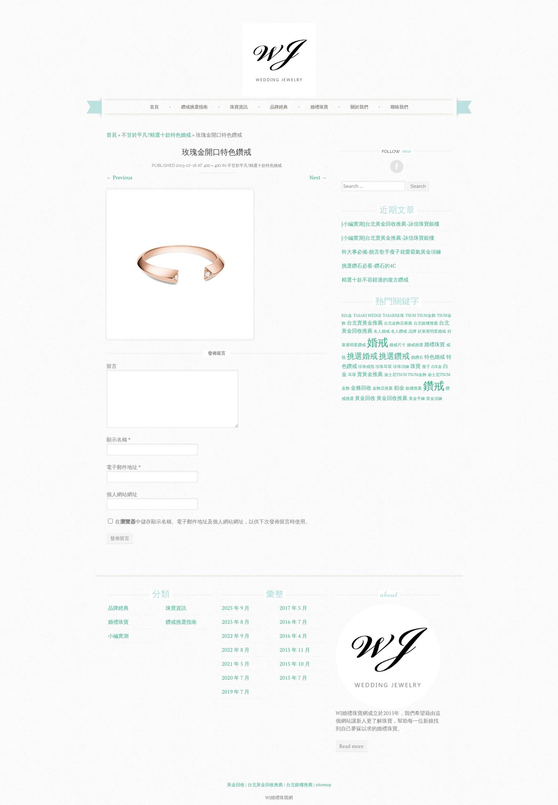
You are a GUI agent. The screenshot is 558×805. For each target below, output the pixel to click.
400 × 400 (212, 165)
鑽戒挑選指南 (194, 107)
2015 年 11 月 (295, 649)
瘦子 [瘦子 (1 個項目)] (426, 366)
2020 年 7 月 (236, 677)
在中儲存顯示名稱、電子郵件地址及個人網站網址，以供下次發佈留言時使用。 (212, 521)
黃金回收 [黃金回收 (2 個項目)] (365, 397)
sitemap (323, 784)
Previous (120, 177)
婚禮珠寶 (319, 107)
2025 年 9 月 (236, 607)
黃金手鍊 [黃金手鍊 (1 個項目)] (417, 398)
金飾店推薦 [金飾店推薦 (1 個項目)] (382, 388)
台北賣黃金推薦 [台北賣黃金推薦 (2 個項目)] (365, 322)
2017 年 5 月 (293, 607)
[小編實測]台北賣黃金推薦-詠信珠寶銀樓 (388, 237)
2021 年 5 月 (236, 663)
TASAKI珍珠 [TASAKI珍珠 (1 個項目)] (393, 315)
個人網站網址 (122, 494)
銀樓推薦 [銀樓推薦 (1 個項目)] (414, 388)
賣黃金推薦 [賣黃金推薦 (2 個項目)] (370, 374)
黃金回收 (236, 784)
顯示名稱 (118, 439)
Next (318, 177)
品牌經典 (279, 107)
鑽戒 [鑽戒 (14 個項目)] (433, 386)
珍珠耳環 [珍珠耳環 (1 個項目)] (383, 366)
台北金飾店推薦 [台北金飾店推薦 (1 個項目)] (398, 323)
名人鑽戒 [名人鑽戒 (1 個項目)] (399, 331)
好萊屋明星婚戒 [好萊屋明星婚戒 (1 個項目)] (432, 331)
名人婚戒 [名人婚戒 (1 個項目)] (382, 331)
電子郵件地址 (124, 467)
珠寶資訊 (239, 107)
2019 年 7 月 (236, 691)
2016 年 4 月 (293, 635)
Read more (351, 746)
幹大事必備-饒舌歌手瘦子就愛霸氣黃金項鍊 (392, 251)
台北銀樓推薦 (299, 784)
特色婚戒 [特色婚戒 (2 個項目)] (434, 356)
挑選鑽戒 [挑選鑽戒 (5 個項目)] (394, 356)
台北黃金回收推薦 (265, 784)
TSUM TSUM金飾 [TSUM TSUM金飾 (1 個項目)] (421, 315)
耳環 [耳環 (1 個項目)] (352, 374)
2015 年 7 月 (293, 677)
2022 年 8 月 (236, 649)
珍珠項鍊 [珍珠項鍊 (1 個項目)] (401, 366)
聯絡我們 (399, 107)
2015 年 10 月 (295, 663)
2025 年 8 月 (236, 621)
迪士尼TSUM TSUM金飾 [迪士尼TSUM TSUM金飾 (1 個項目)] (405, 374)
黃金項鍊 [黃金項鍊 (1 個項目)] (434, 398)
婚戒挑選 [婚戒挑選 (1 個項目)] (415, 344)
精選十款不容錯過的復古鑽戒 (375, 279)
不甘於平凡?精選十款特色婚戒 (156, 134)
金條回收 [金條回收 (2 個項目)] (361, 387)
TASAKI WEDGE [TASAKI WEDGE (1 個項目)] (367, 315)
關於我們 (359, 107)
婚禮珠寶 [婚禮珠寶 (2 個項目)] (434, 344)
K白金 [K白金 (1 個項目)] (347, 315)
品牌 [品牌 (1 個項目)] (412, 331)
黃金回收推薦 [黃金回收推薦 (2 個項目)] (392, 397)
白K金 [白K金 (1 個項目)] (436, 366)
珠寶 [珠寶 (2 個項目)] (415, 365)
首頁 (154, 107)
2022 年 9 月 (236, 635)
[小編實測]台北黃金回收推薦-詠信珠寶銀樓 (391, 223)
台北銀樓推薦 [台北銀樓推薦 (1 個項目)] (426, 323)
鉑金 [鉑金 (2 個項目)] (399, 387)
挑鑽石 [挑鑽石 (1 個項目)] (417, 357)
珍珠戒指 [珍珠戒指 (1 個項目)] (366, 366)
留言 (112, 365)
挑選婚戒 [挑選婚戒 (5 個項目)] (362, 356)
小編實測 (118, 635)
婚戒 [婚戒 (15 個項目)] (377, 342)
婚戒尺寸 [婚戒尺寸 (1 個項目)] (397, 344)
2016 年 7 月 (293, 621)
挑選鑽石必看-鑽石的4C (369, 265)
